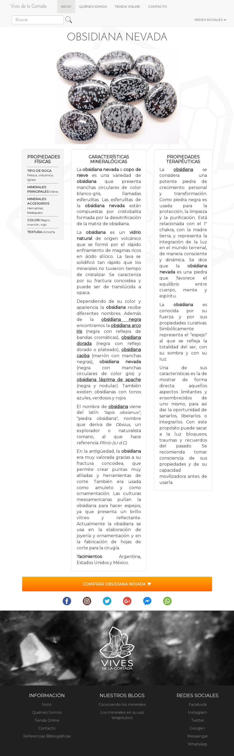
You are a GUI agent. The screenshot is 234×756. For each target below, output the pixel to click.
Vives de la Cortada (29, 6)
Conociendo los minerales (122, 704)
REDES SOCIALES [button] (210, 20)
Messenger (197, 736)
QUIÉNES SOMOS (93, 6)
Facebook (198, 704)
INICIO (68, 6)
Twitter (197, 720)
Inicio (47, 704)
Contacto (47, 728)
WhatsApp (197, 744)
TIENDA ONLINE (127, 6)
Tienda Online (46, 720)
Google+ (197, 728)
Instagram (197, 712)
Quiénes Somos (47, 712)
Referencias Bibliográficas (47, 736)
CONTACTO (157, 6)
